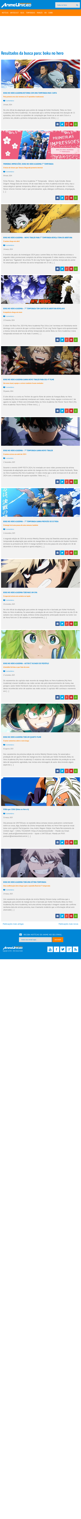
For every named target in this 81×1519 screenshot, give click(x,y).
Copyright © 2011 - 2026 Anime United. (13, 949)
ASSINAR (58, 939)
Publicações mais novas (68, 924)
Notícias (5, 12)
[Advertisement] (40, 33)
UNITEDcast (14, 12)
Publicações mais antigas (13, 924)
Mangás (40, 12)
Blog (22, 12)
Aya (45, 12)
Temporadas (30, 12)
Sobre (50, 12)
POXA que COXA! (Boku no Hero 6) (16, 809)
